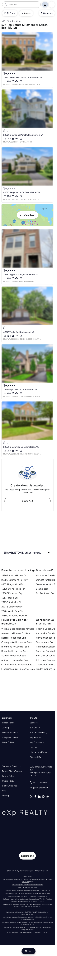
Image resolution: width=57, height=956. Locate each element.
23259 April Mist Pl (11, 602)
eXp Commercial (37, 742)
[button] (27, 552)
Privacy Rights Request (12, 771)
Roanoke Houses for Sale (14, 651)
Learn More (36, 906)
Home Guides (8, 742)
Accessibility (35, 757)
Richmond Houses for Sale (15, 646)
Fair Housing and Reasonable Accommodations (27, 885)
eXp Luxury (35, 747)
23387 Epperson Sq (11, 593)
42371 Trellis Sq (9, 597)
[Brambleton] (16, 21)
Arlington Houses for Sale (15, 660)
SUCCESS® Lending (38, 732)
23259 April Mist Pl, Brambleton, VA (20, 389)
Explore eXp (7, 718)
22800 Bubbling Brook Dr (14, 615)
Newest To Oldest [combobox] (27, 13)
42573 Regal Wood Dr (12, 584)
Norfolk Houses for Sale (13, 637)
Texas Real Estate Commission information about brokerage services (27, 893)
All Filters (9, 13)
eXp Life (33, 718)
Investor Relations (10, 732)
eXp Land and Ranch (39, 752)
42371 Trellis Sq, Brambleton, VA (18, 332)
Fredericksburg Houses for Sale (18, 668)
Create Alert (27, 501)
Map (28, 951)
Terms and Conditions (11, 766)
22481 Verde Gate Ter (12, 611)
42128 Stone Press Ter (13, 588)
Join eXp (5, 728)
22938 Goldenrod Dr (12, 606)
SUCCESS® (35, 728)
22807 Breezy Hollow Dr (13, 575)
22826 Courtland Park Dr (14, 579)
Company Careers (10, 737)
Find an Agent (8, 723)
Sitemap (5, 796)
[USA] (3, 21)
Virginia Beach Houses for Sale (17, 628)
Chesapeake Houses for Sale (16, 642)
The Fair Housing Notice (34, 901)
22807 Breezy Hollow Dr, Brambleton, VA (22, 77)
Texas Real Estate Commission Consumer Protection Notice (27, 896)
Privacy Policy (8, 776)
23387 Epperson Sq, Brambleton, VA (20, 274)
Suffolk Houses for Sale (13, 655)
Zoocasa (34, 723)
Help (4, 791)
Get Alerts (47, 13)
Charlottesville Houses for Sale (17, 664)
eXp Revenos (35, 737)
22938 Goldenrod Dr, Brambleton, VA (21, 447)
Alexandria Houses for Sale (15, 633)
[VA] (8, 21)
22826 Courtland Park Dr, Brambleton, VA (23, 135)
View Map (27, 215)
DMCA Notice (27, 877)
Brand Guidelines (9, 786)
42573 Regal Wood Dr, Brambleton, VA (21, 192)
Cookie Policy (8, 781)
